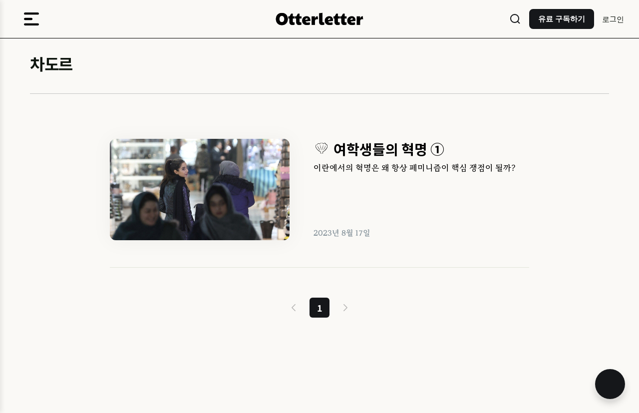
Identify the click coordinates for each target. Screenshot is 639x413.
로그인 (613, 18)
